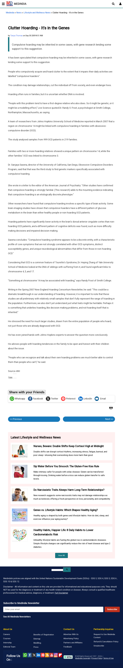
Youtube (51, 655)
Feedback (67, 647)
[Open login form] (120, 4)
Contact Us (68, 629)
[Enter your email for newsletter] (53, 609)
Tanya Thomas (16, 36)
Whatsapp (17, 398)
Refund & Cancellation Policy (106, 641)
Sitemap (36, 639)
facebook (29, 655)
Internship (7, 642)
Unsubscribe (99, 646)
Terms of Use (108, 658)
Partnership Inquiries (103, 629)
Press (35, 647)
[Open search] (113, 4)
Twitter (52, 398)
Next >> (109, 419)
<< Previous (16, 419)
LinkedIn (85, 398)
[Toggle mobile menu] (2, 4)
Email (100, 398)
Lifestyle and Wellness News (37, 12)
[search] (57, 570)
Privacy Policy (96, 658)
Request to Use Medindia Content (104, 636)
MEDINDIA (16, 3)
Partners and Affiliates (72, 642)
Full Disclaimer (61, 593)
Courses (6, 638)
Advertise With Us (70, 634)
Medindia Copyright (82, 658)
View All (61, 555)
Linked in (38, 655)
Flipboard (60, 655)
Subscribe (112, 609)
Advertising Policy (71, 638)
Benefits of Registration (43, 634)
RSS (47, 655)
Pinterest (68, 398)
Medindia (10, 12)
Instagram (56, 655)
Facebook (35, 398)
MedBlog (37, 643)
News (19, 12)
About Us (7, 629)
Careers (6, 634)
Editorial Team (9, 647)
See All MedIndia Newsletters (17, 616)
